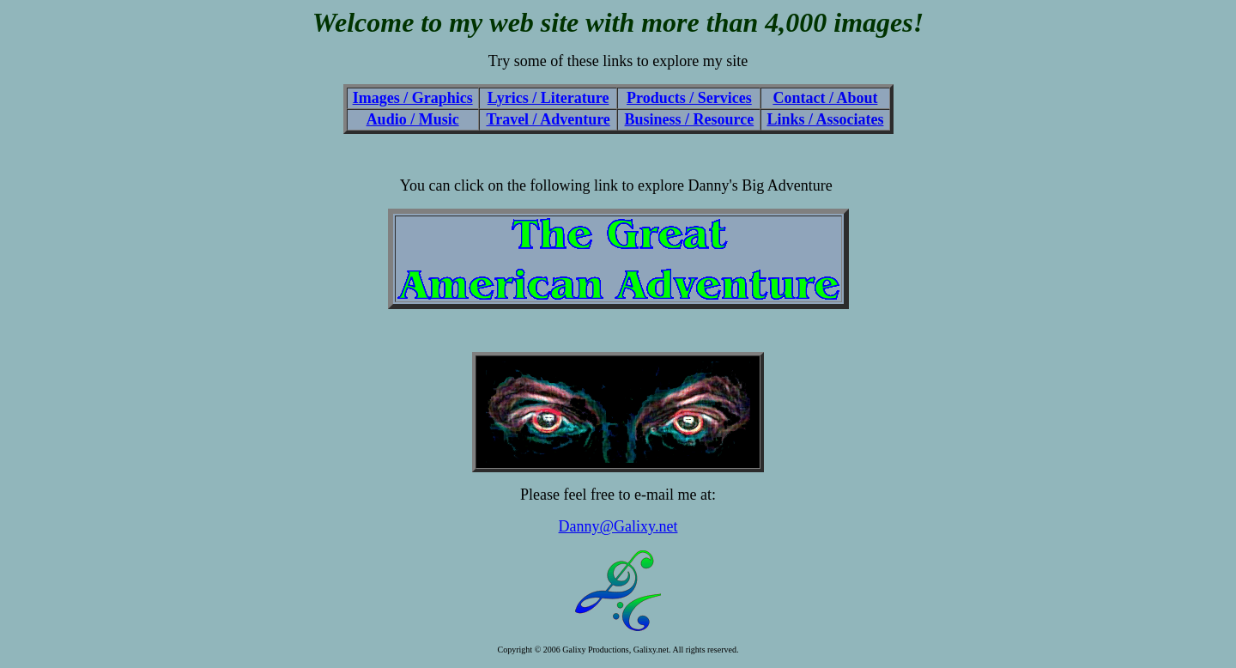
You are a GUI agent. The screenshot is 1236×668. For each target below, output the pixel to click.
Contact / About (824, 97)
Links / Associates (824, 119)
